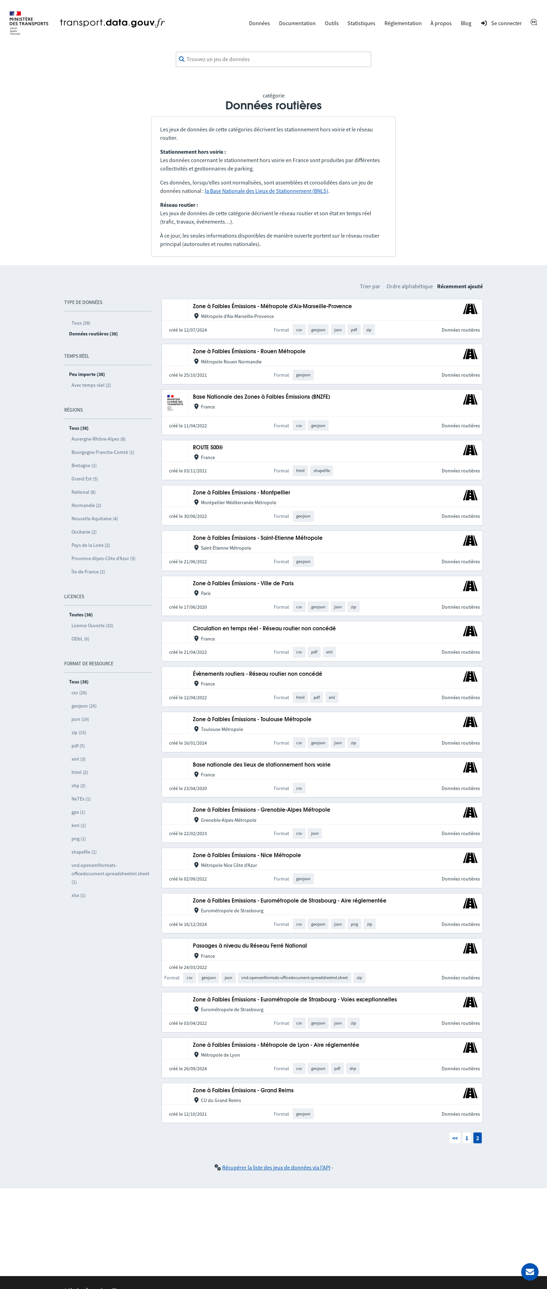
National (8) (84, 492)
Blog (466, 23)
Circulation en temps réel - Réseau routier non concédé (264, 628)
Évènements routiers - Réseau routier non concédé (257, 674)
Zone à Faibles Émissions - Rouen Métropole (249, 351)
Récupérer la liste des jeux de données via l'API (276, 1167)
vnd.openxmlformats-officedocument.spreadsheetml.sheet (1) (110, 873)
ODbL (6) (80, 639)
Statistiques (361, 23)
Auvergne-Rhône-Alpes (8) (99, 439)
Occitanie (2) (84, 532)
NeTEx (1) (81, 799)
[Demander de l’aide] (530, 1272)
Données (259, 23)
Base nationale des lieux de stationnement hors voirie (262, 765)
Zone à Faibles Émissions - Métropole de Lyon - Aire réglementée (276, 1045)
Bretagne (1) (84, 465)
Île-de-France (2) (88, 572)
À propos (441, 23)
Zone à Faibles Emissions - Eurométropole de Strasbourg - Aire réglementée (290, 901)
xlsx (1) (78, 895)
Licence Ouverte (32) (92, 625)
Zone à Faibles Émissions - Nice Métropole (247, 855)
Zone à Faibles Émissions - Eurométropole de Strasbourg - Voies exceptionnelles (295, 999)
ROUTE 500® (208, 447)
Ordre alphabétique (410, 286)
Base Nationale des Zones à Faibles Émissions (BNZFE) (261, 397)
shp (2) (78, 785)
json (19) (80, 719)
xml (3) (78, 759)
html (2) (80, 772)
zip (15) (79, 732)
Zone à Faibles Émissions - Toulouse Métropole (252, 719)
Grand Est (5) (85, 479)
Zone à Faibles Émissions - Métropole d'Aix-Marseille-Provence (272, 306)
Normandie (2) (86, 505)
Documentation (297, 23)
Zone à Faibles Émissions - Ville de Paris (243, 583)
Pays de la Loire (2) (91, 545)
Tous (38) (81, 323)
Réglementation (403, 23)
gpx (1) (78, 812)
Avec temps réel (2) (91, 385)
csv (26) (79, 692)
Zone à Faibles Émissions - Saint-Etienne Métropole (258, 538)
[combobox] (273, 59)
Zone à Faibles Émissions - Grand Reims (243, 1090)
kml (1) (79, 825)
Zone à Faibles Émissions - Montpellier (241, 492)
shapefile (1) (84, 852)
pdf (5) (78, 746)
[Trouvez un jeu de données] (273, 59)
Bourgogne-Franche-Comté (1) (103, 452)
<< (455, 1138)
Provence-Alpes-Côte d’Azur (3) (103, 558)
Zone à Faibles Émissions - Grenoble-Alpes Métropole (261, 810)
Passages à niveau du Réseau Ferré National (250, 946)
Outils (332, 23)
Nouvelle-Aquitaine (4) (95, 518)
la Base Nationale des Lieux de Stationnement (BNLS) (266, 190)
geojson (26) (84, 706)
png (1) (79, 838)
